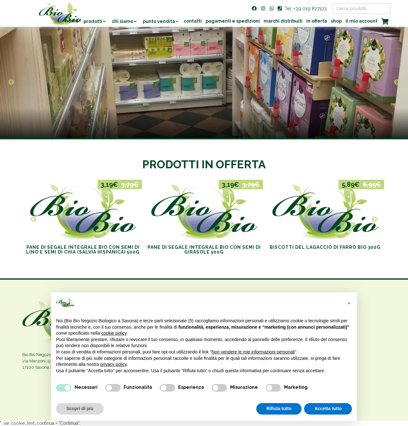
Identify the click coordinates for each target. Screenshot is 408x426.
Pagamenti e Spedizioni (233, 21)
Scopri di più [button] (79, 408)
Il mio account (361, 21)
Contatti (193, 21)
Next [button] (397, 82)
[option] (204, 82)
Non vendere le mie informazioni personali (253, 351)
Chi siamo (122, 21)
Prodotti (93, 21)
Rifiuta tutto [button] (279, 408)
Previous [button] (11, 82)
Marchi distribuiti (283, 21)
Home (72, 21)
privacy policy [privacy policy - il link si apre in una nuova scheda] (113, 364)
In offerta (316, 21)
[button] (349, 302)
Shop (336, 21)
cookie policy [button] (114, 333)
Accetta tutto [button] (328, 408)
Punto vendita (159, 21)
